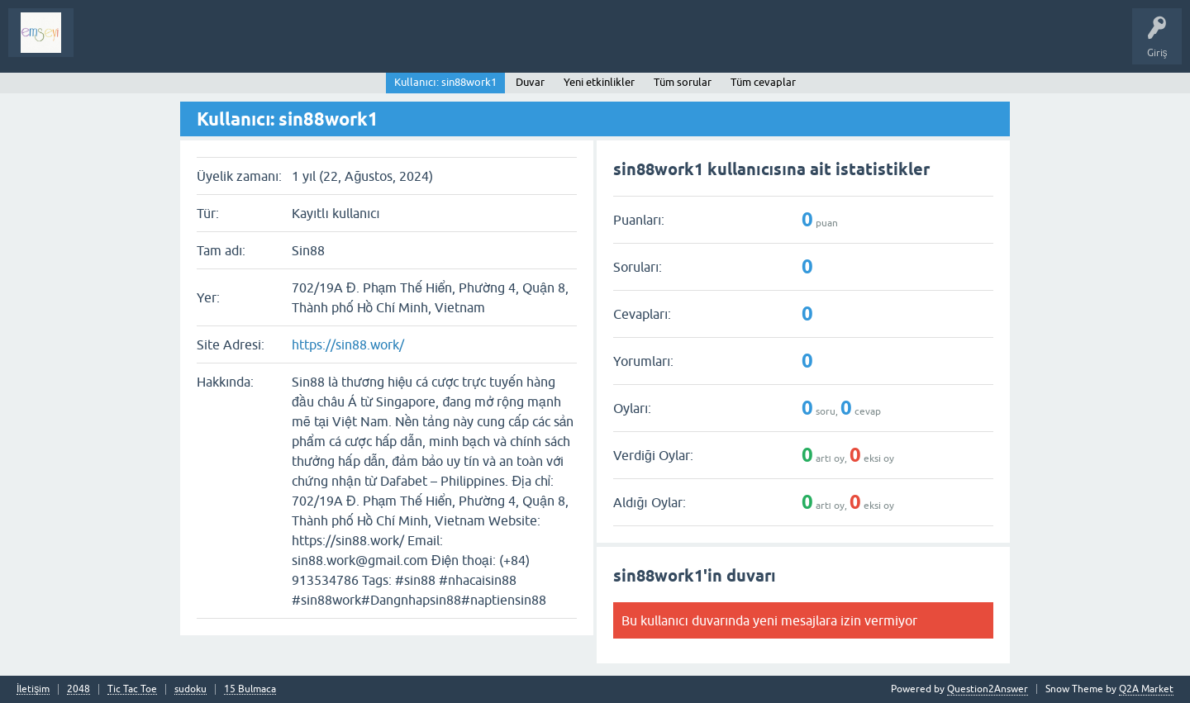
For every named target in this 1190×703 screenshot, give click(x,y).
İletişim (33, 689)
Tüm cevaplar (763, 82)
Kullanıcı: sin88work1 (445, 82)
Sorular (102, 44)
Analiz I (194, 44)
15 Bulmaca (250, 689)
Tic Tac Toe (132, 689)
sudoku (190, 689)
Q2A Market (1146, 689)
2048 (78, 689)
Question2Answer (987, 689)
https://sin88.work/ (348, 344)
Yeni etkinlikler (599, 82)
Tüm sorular (683, 82)
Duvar (530, 82)
